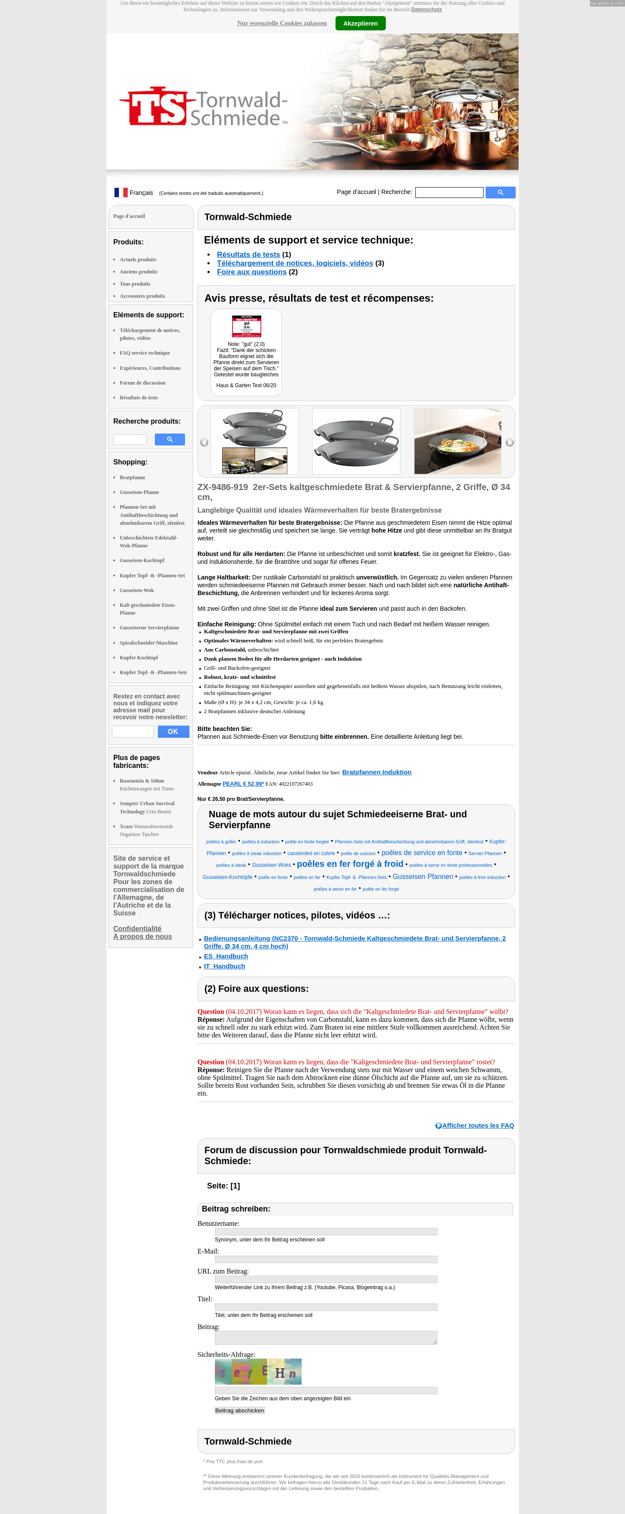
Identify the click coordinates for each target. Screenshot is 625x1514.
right (510, 442)
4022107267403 (296, 784)
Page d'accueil (356, 191)
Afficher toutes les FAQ (478, 1125)
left (204, 442)
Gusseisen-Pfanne (139, 492)
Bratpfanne (132, 477)
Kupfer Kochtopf (139, 658)
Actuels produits (138, 260)
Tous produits (135, 284)
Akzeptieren (360, 23)
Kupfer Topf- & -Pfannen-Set (152, 576)
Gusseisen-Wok (137, 590)
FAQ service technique (145, 353)
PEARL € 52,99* (243, 783)
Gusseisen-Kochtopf (142, 560)
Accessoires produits (142, 296)
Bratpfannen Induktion (376, 772)
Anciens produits (139, 272)
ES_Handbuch (226, 956)
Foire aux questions (252, 272)
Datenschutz (426, 10)
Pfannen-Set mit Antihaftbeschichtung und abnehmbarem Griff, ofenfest (152, 515)
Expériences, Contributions (150, 368)
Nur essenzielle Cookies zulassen (282, 23)
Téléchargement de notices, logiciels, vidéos (295, 263)
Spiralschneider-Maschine (149, 643)
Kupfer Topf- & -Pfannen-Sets (153, 672)
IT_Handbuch (224, 966)
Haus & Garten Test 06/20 (246, 385)
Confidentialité (137, 928)
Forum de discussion (142, 383)
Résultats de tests (139, 398)
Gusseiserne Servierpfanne (149, 628)
